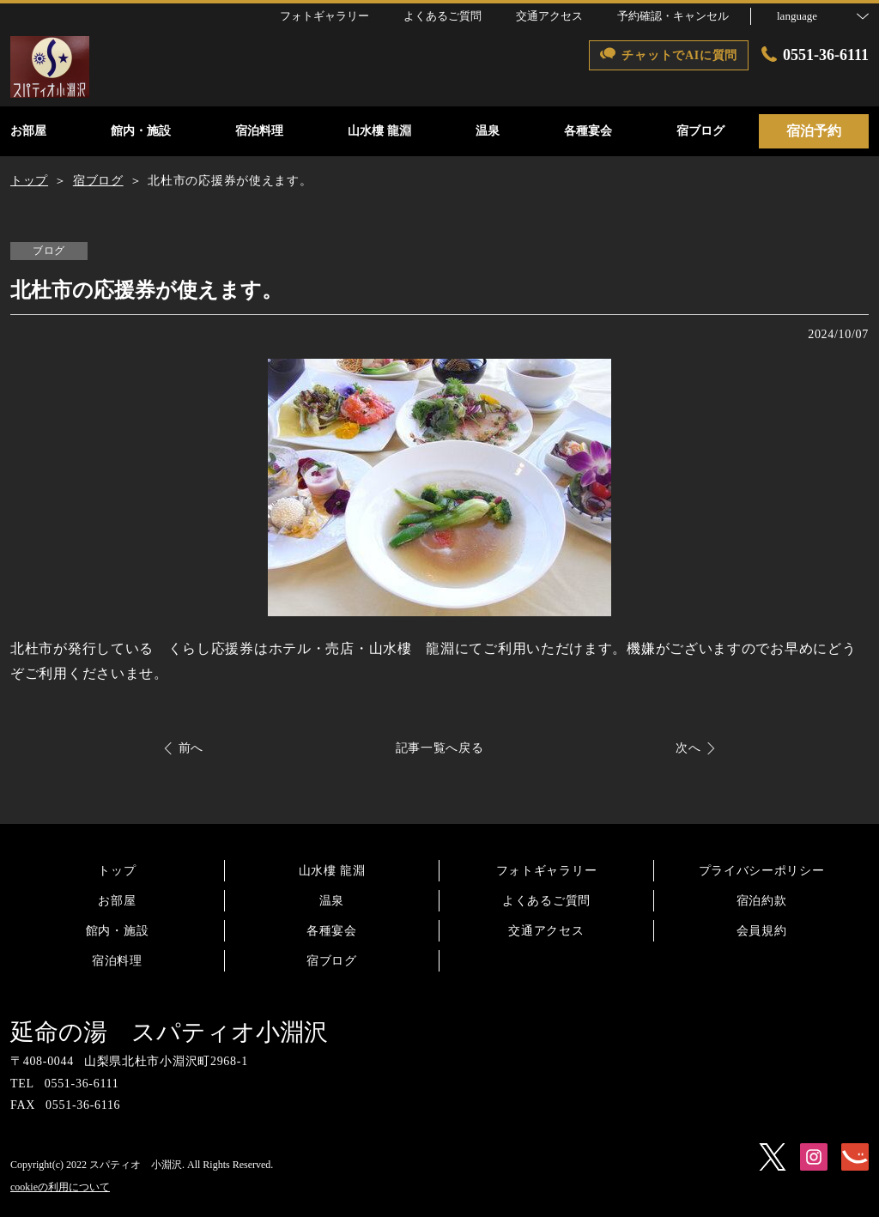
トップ (117, 870)
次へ (688, 748)
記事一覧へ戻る (440, 748)
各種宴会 (331, 930)
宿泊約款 (762, 900)
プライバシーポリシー (762, 870)
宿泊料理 (117, 960)
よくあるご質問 (546, 900)
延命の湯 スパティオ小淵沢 (169, 1032)
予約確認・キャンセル (673, 15)
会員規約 (762, 930)
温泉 (331, 900)
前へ (191, 748)
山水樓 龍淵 (332, 870)
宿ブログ (331, 960)
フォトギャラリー (546, 870)
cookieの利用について (60, 1187)
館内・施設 (117, 930)
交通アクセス (546, 930)
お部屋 (117, 900)
